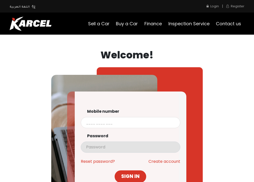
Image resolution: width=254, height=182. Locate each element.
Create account (164, 161)
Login (213, 6)
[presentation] (130, 147)
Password (97, 136)
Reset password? (98, 161)
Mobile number (103, 111)
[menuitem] (99, 23)
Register (235, 6)
